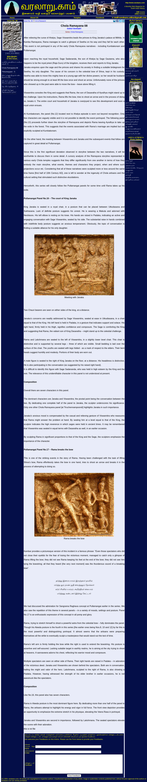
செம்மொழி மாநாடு (132, 71)
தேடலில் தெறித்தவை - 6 (10, 86)
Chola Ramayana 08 (10, 68)
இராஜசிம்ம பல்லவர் (132, 180)
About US (34, 18)
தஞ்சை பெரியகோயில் (133, 133)
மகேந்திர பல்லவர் (132, 124)
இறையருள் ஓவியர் (132, 121)
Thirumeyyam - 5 (8, 72)
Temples (77, 18)
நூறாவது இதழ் (131, 102)
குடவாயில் (129, 126)
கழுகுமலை (129, 170)
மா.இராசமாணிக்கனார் (133, 129)
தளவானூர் (129, 160)
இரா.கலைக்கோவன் (132, 117)
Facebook (100, 18)
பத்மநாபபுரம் (130, 165)
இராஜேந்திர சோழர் (132, 110)
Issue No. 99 (28, 21)
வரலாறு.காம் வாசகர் (132, 119)
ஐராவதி (128, 73)
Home (12, 18)
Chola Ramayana (77, 32)
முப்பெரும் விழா (131, 75)
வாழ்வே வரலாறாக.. (133, 177)
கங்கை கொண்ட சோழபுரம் (135, 168)
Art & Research (40, 21)
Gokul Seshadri (74, 28)
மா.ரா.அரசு (129, 112)
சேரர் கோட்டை (131, 68)
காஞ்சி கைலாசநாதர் (132, 131)
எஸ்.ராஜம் (129, 107)
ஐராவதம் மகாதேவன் (133, 114)
